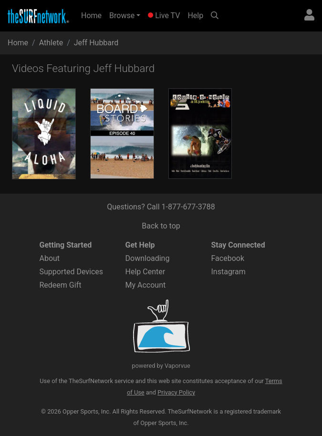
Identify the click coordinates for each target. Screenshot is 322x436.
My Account (145, 285)
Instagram (228, 271)
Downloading (147, 258)
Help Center (145, 271)
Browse (122, 15)
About (50, 258)
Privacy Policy (176, 392)
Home (93, 15)
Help (195, 15)
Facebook (227, 258)
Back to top (161, 225)
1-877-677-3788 (188, 206)
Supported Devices (72, 271)
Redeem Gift (61, 285)
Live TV (164, 15)
